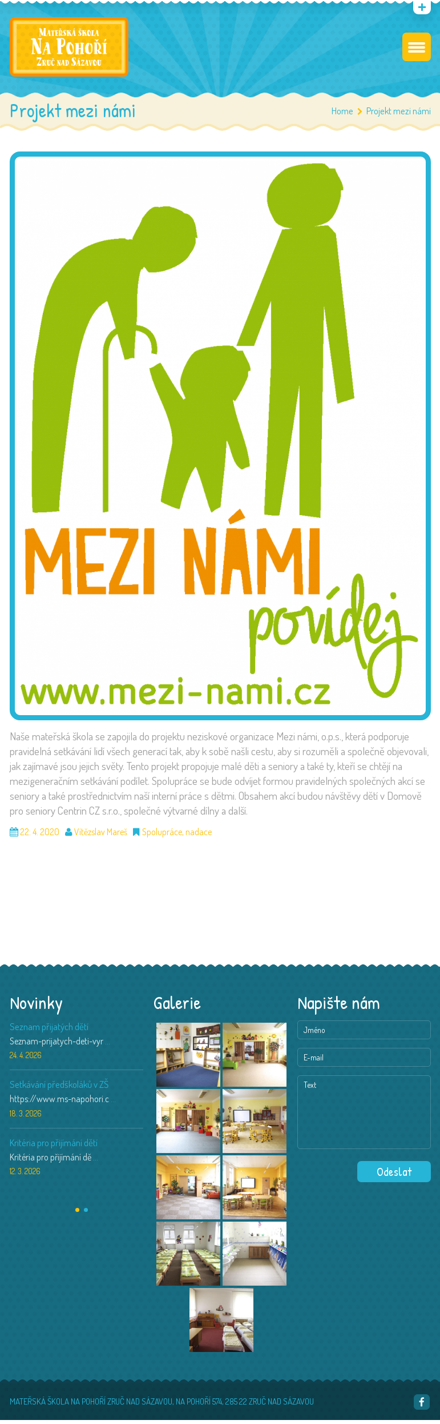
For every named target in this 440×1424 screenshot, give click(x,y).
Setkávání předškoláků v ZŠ (59, 1088)
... (107, 1045)
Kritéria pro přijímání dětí (54, 1146)
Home (342, 115)
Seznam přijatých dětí (49, 1030)
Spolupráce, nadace (177, 835)
